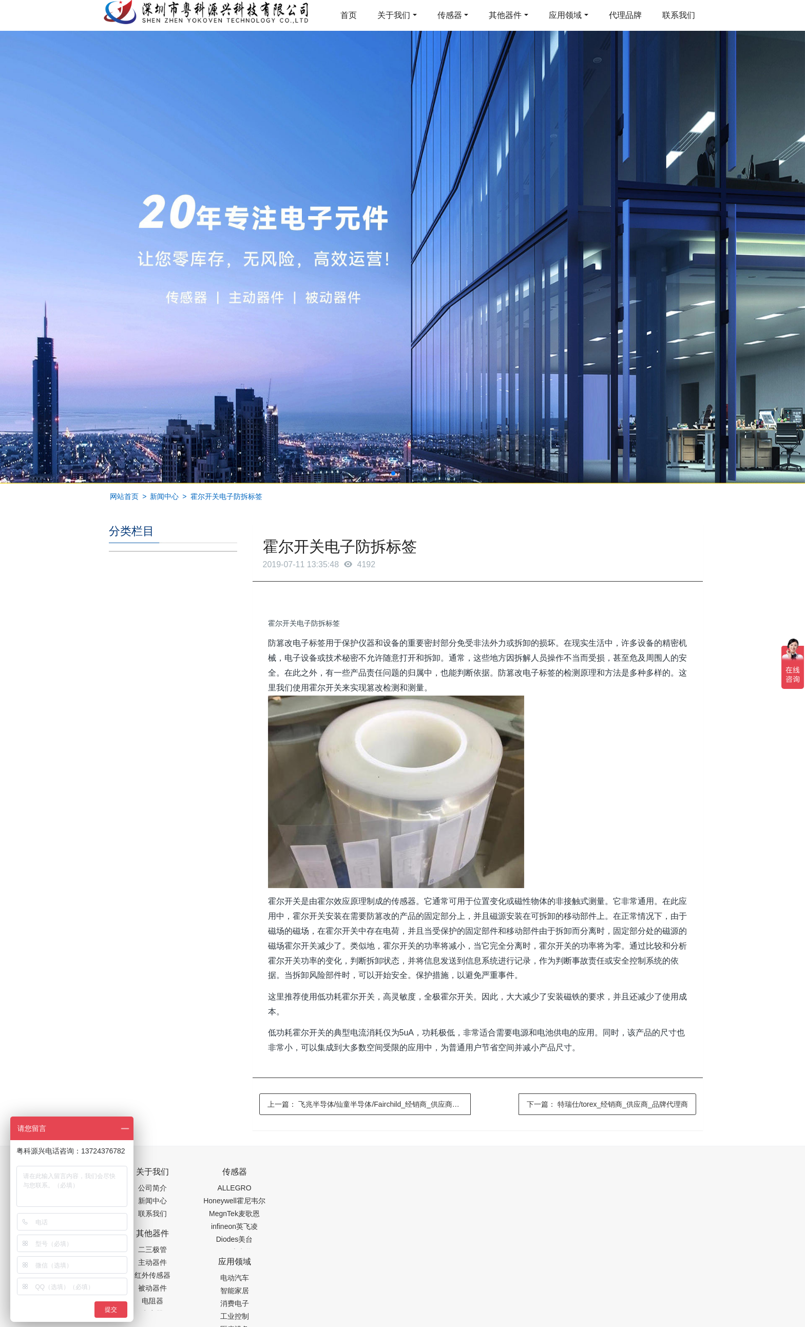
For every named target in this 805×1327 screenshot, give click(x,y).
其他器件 (505, 15)
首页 (348, 15)
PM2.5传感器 (237, 1320)
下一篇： (607, 1104)
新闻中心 (164, 496)
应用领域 (565, 15)
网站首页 (124, 496)
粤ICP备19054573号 (401, 1294)
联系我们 (678, 15)
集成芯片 (280, 1320)
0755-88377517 (577, 1177)
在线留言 (644, 1296)
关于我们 (393, 15)
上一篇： (369, 1104)
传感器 (449, 15)
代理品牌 (625, 15)
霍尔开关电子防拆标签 (226, 496)
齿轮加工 (196, 1320)
